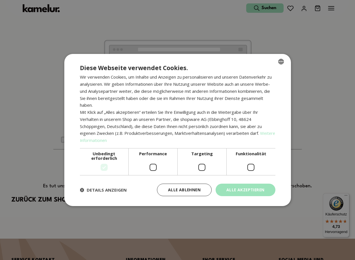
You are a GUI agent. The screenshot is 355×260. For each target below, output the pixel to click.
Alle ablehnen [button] (182, 189)
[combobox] (281, 61)
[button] (103, 189)
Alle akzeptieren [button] (244, 189)
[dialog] (177, 130)
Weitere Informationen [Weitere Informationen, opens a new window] (102, 140)
